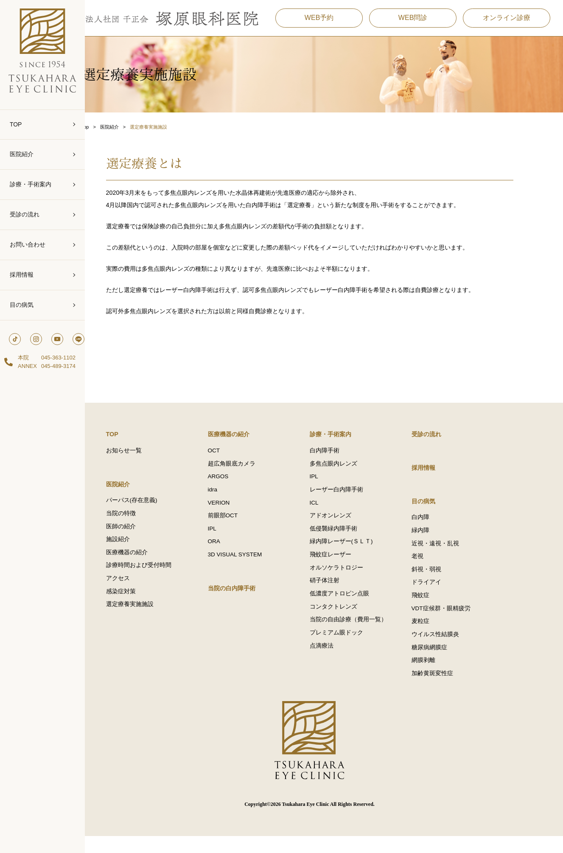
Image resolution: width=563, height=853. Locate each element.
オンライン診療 (504, 21)
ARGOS (232, 486)
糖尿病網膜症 (444, 662)
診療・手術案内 (30, 184)
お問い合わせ (27, 244)
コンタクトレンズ (348, 621)
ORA (228, 553)
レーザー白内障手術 (351, 499)
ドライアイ (441, 594)
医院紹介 (22, 154)
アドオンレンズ (345, 526)
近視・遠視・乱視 (449, 553)
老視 (432, 567)
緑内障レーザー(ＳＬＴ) (355, 553)
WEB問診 (410, 21)
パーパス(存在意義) (146, 509)
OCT (228, 458)
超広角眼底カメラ (246, 472)
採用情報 (22, 274)
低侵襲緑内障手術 (348, 540)
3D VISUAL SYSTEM (249, 567)
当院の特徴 (135, 523)
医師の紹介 (135, 536)
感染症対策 (135, 604)
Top (112, 127)
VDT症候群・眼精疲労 (455, 621)
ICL (328, 513)
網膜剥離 (438, 676)
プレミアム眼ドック (351, 648)
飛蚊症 (435, 608)
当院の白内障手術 (247, 601)
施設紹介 (132, 550)
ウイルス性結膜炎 (449, 648)
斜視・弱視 (441, 581)
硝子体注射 (339, 594)
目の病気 (22, 304)
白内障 (435, 526)
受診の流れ (24, 214)
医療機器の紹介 (141, 564)
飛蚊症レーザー (345, 567)
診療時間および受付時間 (153, 577)
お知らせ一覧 (138, 458)
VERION (233, 513)
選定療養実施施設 (144, 618)
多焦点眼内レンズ (348, 472)
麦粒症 (435, 635)
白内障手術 (339, 458)
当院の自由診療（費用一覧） (362, 635)
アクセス (132, 591)
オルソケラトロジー (351, 581)
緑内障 (435, 540)
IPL (226, 540)
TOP (16, 124)
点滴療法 (336, 662)
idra (227, 499)
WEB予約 (317, 21)
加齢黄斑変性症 (447, 689)
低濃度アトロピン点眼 (354, 608)
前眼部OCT (237, 526)
